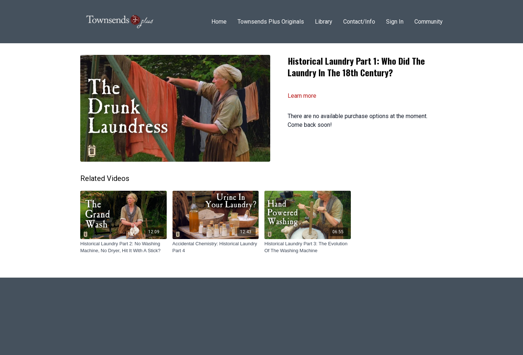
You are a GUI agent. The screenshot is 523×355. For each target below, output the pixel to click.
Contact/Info (359, 21)
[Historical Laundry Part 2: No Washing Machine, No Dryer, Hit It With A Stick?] (123, 247)
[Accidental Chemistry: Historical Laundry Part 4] (216, 247)
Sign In (395, 21)
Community (428, 21)
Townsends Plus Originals (271, 21)
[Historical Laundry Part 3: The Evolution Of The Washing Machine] (307, 247)
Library (323, 21)
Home (219, 21)
